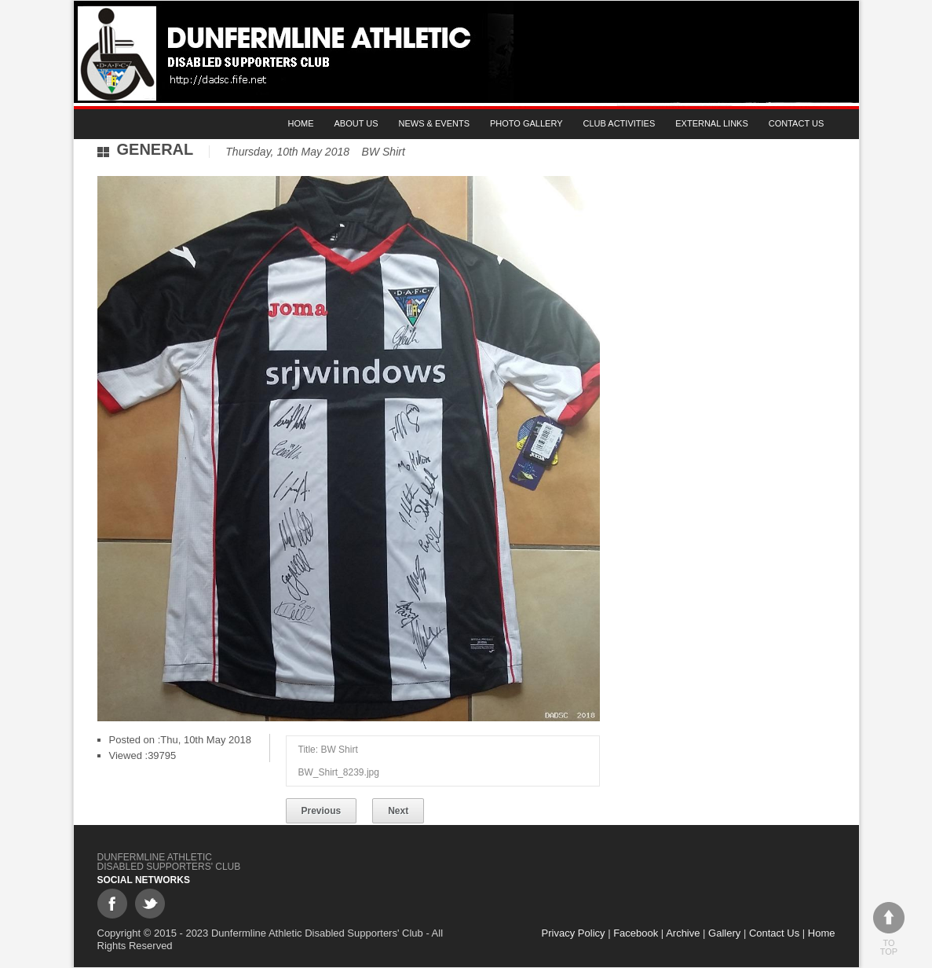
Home (301, 123)
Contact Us (796, 123)
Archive (683, 933)
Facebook (635, 933)
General (155, 149)
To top (889, 929)
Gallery (724, 933)
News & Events (434, 123)
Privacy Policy (573, 933)
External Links (711, 123)
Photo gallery (526, 123)
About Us (356, 123)
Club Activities (619, 123)
